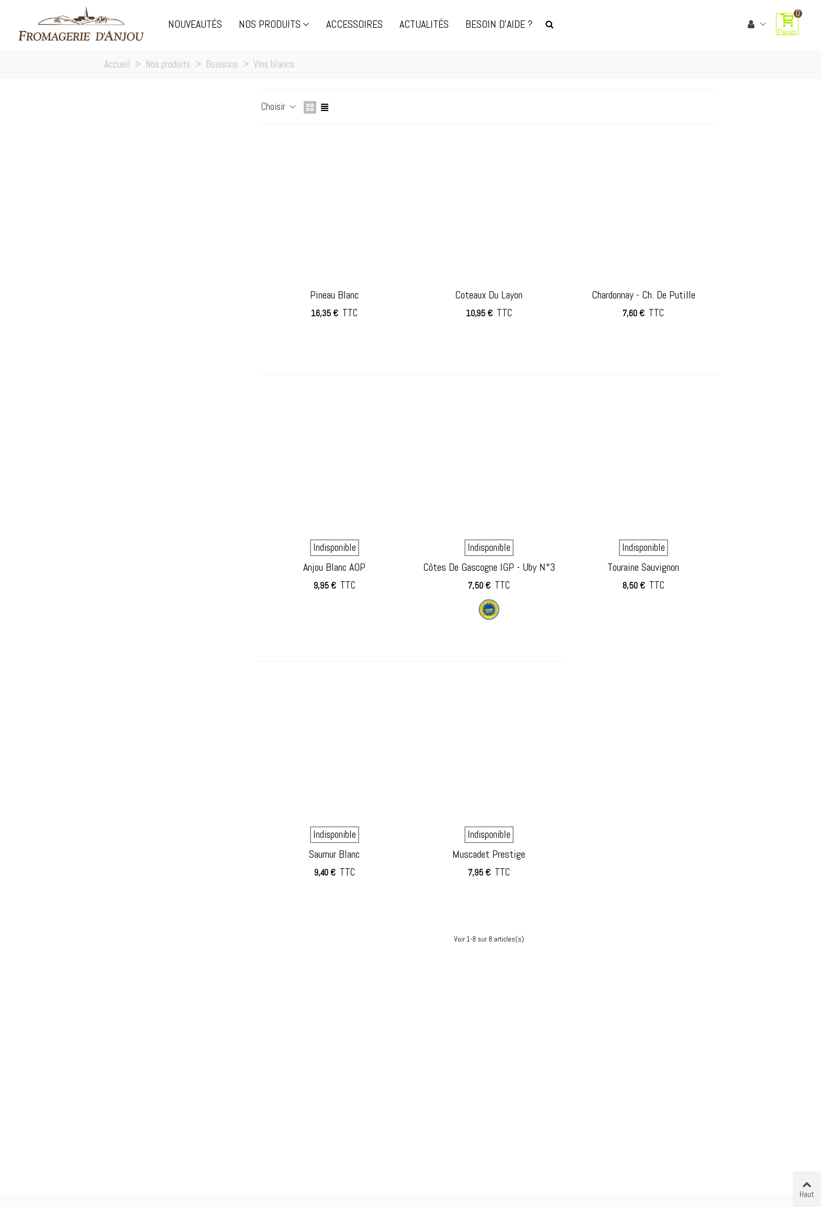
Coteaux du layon (489, 295)
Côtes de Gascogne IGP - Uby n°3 (489, 567)
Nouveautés (195, 24)
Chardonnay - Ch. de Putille (643, 295)
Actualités (424, 24)
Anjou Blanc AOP (334, 567)
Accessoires (354, 24)
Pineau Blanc (334, 295)
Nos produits (270, 24)
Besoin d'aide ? (498, 24)
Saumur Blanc (334, 854)
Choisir (279, 106)
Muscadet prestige (488, 854)
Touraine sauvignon (643, 567)
